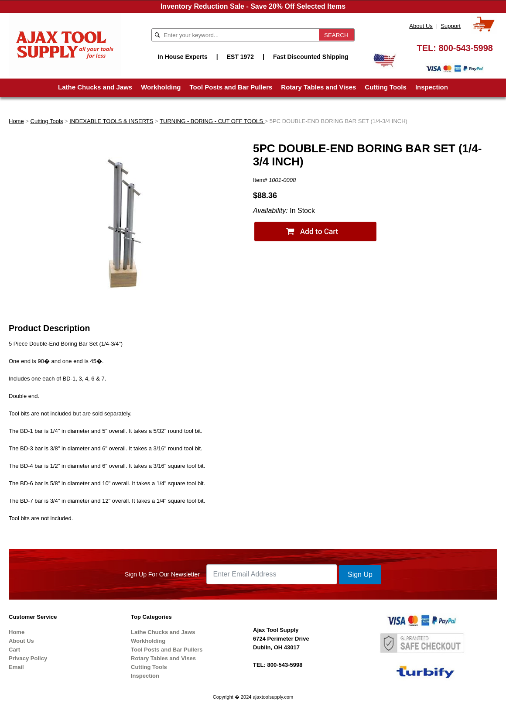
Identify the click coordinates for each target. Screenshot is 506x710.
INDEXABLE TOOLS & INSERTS (111, 121)
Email (16, 667)
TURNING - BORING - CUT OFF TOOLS (212, 121)
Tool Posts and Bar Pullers (231, 87)
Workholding (161, 87)
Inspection (431, 87)
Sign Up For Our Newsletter (162, 574)
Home (16, 121)
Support (451, 26)
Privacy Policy (28, 658)
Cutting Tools (386, 87)
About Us (420, 26)
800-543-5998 (465, 48)
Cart (14, 649)
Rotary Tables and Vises (318, 87)
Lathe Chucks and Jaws (95, 87)
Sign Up (360, 574)
